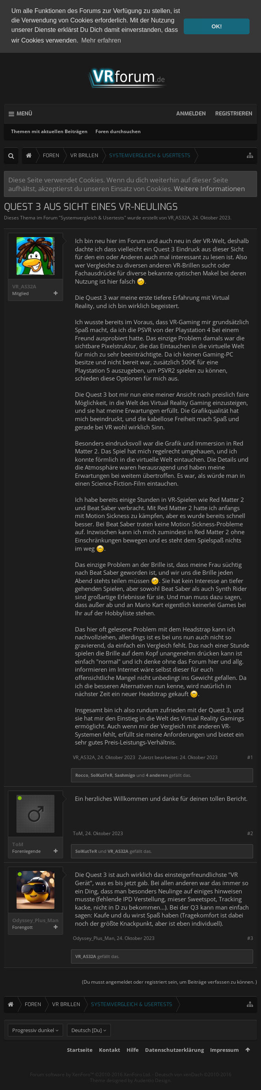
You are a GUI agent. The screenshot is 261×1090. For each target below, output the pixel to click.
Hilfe (133, 1062)
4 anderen (157, 774)
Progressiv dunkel (33, 1042)
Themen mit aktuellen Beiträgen (49, 130)
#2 (250, 832)
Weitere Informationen (209, 187)
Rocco (81, 774)
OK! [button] (216, 26)
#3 (250, 937)
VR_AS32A (179, 216)
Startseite (80, 1062)
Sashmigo (125, 774)
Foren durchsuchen (118, 130)
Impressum (224, 1062)
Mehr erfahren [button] (101, 40)
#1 (250, 756)
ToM (17, 843)
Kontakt (109, 1062)
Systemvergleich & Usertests (92, 216)
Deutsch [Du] (86, 1042)
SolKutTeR (101, 774)
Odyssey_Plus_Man (35, 919)
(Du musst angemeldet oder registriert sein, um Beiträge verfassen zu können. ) (169, 980)
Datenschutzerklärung (174, 1062)
